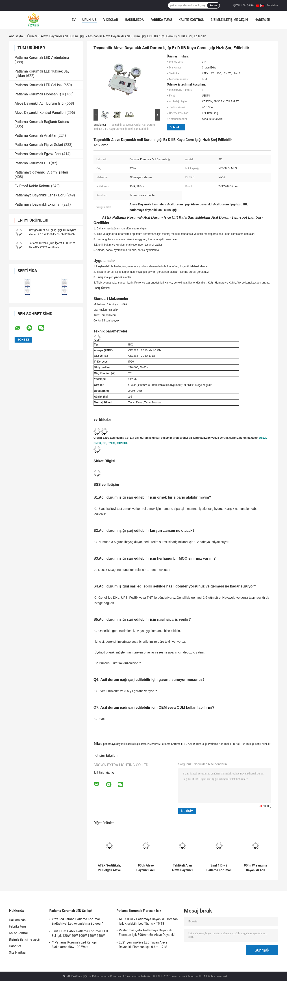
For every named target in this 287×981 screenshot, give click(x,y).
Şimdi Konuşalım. (243, 5)
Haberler (262, 20)
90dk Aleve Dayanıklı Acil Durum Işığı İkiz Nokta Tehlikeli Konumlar (146, 868)
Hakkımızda (134, 20)
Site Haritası (17, 952)
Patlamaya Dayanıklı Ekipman (38, 204)
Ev (74, 20)
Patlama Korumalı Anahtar (36, 135)
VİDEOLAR (110, 20)
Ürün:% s (89, 20)
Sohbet (174, 127)
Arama (213, 5)
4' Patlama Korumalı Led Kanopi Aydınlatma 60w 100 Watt (74, 945)
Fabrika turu (161, 20)
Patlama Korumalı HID (32, 163)
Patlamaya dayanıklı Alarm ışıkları (41, 172)
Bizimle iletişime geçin (229, 20)
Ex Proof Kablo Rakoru (32, 186)
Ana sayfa (16, 36)
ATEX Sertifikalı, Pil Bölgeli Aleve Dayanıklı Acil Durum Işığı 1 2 (109, 868)
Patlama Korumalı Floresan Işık (39, 94)
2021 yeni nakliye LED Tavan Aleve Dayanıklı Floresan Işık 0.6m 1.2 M (143, 945)
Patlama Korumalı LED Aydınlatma (42, 57)
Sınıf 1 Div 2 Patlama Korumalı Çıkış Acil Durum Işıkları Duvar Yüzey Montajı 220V (218, 868)
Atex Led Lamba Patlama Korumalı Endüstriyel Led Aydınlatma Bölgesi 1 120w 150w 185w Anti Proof (78, 922)
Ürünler (32, 36)
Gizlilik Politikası (73, 976)
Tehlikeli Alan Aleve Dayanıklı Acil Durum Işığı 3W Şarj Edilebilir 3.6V (182, 868)
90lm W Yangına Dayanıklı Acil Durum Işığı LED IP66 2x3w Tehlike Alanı (255, 868)
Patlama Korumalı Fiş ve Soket (39, 145)
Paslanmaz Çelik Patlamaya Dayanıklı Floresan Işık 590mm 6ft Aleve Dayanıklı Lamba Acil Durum (147, 933)
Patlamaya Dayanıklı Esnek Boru (40, 195)
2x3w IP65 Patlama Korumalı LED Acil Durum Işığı (177, 744)
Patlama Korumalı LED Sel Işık (39, 85)
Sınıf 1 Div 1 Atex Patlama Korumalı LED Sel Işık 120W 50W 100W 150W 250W (80, 933)
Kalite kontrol (191, 20)
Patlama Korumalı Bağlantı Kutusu (42, 122)
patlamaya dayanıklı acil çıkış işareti (124, 744)
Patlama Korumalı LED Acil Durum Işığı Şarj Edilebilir (239, 744)
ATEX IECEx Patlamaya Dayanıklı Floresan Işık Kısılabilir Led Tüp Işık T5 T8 (148, 921)
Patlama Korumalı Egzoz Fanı (38, 154)
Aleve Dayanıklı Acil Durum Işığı (63, 36)
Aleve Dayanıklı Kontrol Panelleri (40, 112)
